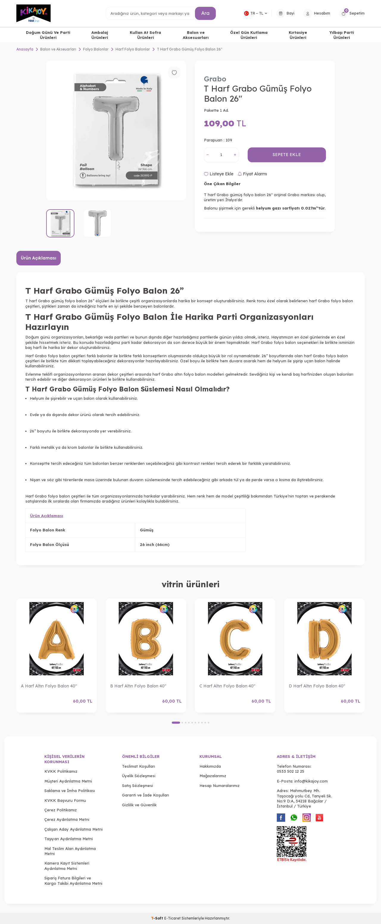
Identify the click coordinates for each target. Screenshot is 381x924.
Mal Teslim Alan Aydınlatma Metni (70, 851)
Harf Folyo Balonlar (132, 49)
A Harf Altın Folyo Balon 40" (49, 686)
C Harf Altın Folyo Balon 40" (227, 686)
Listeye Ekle (218, 174)
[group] (116, 130)
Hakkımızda (210, 766)
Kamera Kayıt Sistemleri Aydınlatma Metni (66, 866)
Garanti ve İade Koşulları (145, 795)
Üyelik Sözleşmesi (138, 775)
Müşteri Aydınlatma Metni (68, 781)
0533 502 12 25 (290, 771)
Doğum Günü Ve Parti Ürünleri (48, 35)
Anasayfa (24, 49)
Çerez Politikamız (60, 809)
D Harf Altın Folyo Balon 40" (317, 686)
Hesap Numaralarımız (219, 785)
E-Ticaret (172, 918)
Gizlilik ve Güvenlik (139, 804)
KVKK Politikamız (60, 771)
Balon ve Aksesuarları (196, 35)
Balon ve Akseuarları (58, 49)
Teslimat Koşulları (138, 766)
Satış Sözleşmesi (137, 785)
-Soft (157, 918)
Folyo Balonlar (96, 49)
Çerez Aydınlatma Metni (66, 819)
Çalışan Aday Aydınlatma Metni (73, 829)
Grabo (215, 78)
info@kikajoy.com (311, 781)
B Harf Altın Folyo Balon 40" (138, 686)
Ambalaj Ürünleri (99, 35)
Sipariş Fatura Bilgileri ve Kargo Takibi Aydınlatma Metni (73, 880)
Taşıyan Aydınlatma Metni (68, 838)
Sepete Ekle (287, 154)
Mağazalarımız (212, 775)
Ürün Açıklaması (38, 258)
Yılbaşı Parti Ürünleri (342, 35)
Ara (205, 13)
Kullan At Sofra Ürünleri (145, 35)
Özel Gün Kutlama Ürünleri (249, 35)
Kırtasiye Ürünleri (298, 35)
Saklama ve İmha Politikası (69, 790)
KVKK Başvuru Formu (65, 800)
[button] (176, 723)
